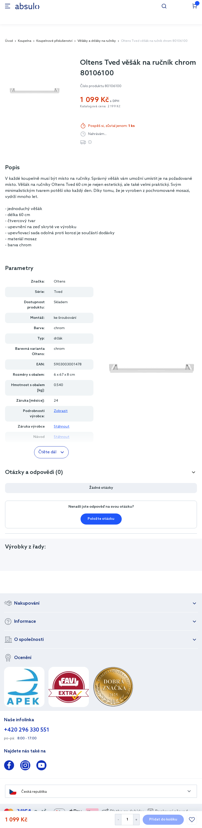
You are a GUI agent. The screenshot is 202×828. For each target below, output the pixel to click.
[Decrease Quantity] (118, 819)
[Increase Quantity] (136, 819)
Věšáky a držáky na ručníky (97, 41)
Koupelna (24, 41)
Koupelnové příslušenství (54, 41)
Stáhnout (61, 427)
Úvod (9, 41)
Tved (58, 292)
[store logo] (27, 6)
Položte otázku (101, 519)
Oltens (59, 282)
